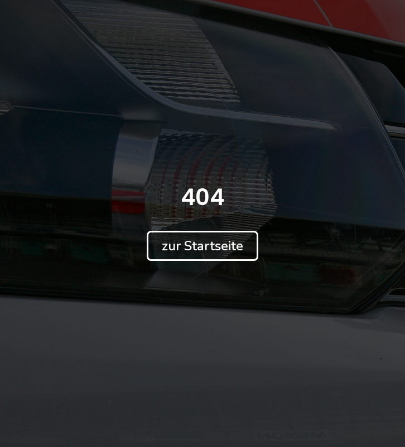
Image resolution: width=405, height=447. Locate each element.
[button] (202, 246)
